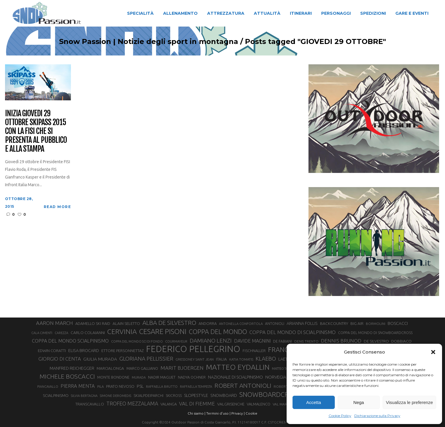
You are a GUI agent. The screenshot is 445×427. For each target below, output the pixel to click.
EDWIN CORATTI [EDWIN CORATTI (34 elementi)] (52, 351)
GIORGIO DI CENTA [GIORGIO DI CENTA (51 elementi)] (59, 358)
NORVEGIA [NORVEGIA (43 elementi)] (275, 376)
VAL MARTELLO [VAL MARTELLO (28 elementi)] (285, 404)
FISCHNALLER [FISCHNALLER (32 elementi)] (254, 351)
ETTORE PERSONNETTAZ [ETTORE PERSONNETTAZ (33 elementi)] (122, 351)
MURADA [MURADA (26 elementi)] (139, 377)
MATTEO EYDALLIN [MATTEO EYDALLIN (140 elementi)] (237, 367)
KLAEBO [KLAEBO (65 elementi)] (266, 358)
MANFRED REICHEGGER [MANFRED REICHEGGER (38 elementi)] (72, 368)
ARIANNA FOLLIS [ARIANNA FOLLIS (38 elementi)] (302, 323)
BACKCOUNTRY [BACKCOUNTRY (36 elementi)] (334, 323)
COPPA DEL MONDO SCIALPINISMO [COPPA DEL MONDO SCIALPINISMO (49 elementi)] (70, 340)
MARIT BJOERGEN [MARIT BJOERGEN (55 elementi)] (182, 368)
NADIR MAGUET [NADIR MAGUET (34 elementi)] (162, 377)
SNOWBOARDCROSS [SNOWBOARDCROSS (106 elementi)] (269, 394)
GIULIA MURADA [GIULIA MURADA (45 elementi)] (100, 358)
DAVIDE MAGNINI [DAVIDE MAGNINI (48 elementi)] (252, 340)
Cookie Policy (340, 415)
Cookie (251, 413)
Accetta (313, 402)
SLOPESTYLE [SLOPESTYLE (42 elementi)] (196, 395)
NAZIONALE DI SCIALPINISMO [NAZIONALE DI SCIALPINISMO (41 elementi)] (235, 376)
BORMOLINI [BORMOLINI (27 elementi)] (375, 323)
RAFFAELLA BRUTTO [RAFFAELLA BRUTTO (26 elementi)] (162, 386)
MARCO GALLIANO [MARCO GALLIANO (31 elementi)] (142, 368)
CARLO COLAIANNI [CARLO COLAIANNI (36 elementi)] (88, 332)
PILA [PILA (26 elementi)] (100, 386)
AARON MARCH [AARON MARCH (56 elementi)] (54, 323)
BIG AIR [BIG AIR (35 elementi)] (356, 323)
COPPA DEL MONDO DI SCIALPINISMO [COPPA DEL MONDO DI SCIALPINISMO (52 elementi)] (292, 332)
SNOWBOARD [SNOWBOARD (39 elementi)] (223, 395)
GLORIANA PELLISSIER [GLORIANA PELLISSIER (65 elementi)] (146, 358)
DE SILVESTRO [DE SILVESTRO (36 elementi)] (376, 341)
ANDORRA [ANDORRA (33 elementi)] (208, 323)
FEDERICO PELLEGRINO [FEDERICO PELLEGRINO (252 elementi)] (193, 349)
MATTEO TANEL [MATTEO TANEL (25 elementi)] (283, 368)
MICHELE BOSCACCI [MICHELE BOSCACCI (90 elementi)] (67, 376)
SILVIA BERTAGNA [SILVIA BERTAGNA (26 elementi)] (84, 395)
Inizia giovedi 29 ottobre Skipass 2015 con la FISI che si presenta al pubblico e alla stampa (36, 131)
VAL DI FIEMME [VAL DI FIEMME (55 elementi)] (197, 403)
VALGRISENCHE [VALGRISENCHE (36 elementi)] (230, 404)
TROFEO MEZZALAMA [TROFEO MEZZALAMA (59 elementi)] (132, 403)
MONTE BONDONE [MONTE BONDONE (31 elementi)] (113, 377)
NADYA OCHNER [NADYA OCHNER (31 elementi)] (192, 377)
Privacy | (238, 413)
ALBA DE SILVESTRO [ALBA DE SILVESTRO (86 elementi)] (169, 322)
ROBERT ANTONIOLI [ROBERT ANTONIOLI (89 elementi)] (243, 385)
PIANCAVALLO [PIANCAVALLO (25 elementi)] (47, 386)
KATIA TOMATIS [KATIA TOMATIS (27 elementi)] (241, 359)
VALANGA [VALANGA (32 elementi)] (168, 404)
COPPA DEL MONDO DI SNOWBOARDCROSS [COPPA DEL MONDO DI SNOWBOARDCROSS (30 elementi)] (375, 333)
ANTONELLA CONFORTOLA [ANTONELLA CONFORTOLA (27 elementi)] (241, 323)
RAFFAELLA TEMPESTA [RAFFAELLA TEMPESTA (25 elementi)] (196, 386)
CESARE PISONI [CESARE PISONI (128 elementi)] (162, 332)
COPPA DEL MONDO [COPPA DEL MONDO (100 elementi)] (218, 331)
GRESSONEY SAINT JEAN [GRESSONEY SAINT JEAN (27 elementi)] (195, 359)
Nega (358, 402)
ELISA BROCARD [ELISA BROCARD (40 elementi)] (83, 350)
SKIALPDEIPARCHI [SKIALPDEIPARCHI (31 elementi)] (148, 395)
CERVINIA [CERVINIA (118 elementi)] (122, 331)
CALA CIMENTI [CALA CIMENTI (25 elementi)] (41, 333)
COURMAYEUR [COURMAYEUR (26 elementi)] (176, 341)
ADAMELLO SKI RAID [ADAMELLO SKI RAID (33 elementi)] (92, 323)
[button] (433, 352)
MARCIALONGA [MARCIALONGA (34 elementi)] (110, 368)
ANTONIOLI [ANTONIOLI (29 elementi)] (274, 323)
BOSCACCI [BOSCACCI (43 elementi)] (398, 323)
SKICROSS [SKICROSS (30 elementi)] (174, 395)
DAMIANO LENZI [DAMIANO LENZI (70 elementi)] (211, 340)
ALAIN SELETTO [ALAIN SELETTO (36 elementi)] (126, 323)
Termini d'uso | (218, 413)
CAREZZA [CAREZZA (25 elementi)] (61, 333)
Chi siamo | (196, 413)
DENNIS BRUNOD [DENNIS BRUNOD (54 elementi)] (341, 340)
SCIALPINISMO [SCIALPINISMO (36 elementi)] (56, 395)
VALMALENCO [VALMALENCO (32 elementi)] (258, 404)
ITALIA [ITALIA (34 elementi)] (221, 359)
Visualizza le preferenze (409, 402)
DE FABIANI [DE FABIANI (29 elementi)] (282, 341)
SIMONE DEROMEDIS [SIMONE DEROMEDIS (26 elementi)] (115, 395)
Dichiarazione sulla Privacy (377, 415)
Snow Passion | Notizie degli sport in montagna (134, 41)
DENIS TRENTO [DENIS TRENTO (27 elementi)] (306, 341)
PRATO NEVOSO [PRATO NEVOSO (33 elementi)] (120, 386)
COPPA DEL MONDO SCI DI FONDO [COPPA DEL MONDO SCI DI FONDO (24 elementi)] (137, 341)
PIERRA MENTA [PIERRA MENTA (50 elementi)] (78, 386)
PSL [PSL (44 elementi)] (140, 386)
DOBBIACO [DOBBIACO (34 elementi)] (401, 341)
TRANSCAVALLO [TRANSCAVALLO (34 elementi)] (89, 404)
